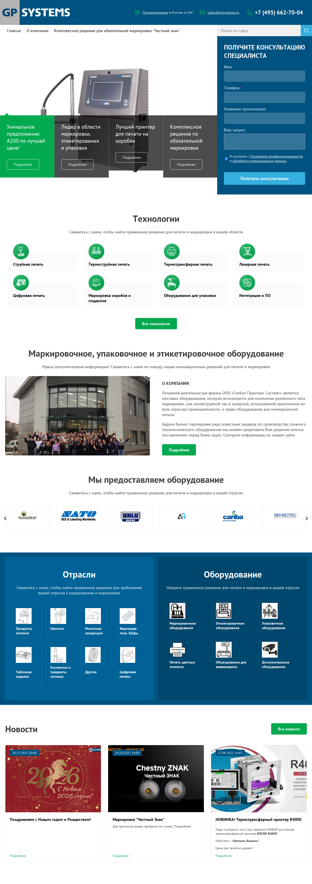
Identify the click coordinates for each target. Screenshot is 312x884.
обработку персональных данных (259, 161)
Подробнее (23, 164)
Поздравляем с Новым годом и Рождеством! (50, 819)
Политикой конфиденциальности (276, 156)
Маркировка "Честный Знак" (138, 819)
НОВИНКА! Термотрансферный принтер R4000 (258, 819)
